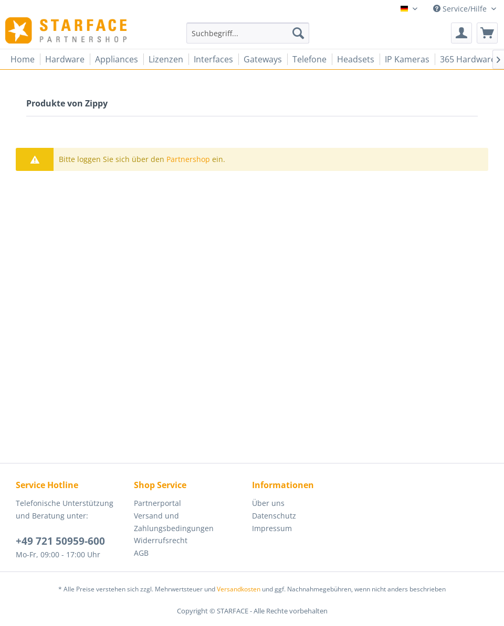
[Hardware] (65, 59)
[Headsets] (356, 59)
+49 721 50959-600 (60, 541)
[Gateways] (262, 59)
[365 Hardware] (468, 59)
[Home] (22, 59)
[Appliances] (116, 59)
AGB (141, 553)
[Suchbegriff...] (247, 33)
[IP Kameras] (407, 59)
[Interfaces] (213, 59)
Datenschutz (274, 516)
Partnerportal (157, 503)
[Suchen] (298, 33)
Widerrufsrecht (160, 540)
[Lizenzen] (165, 59)
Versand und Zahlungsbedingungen (174, 522)
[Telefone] (309, 59)
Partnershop (188, 159)
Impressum (272, 528)
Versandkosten (238, 589)
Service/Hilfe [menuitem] (461, 9)
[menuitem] (247, 33)
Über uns (268, 503)
